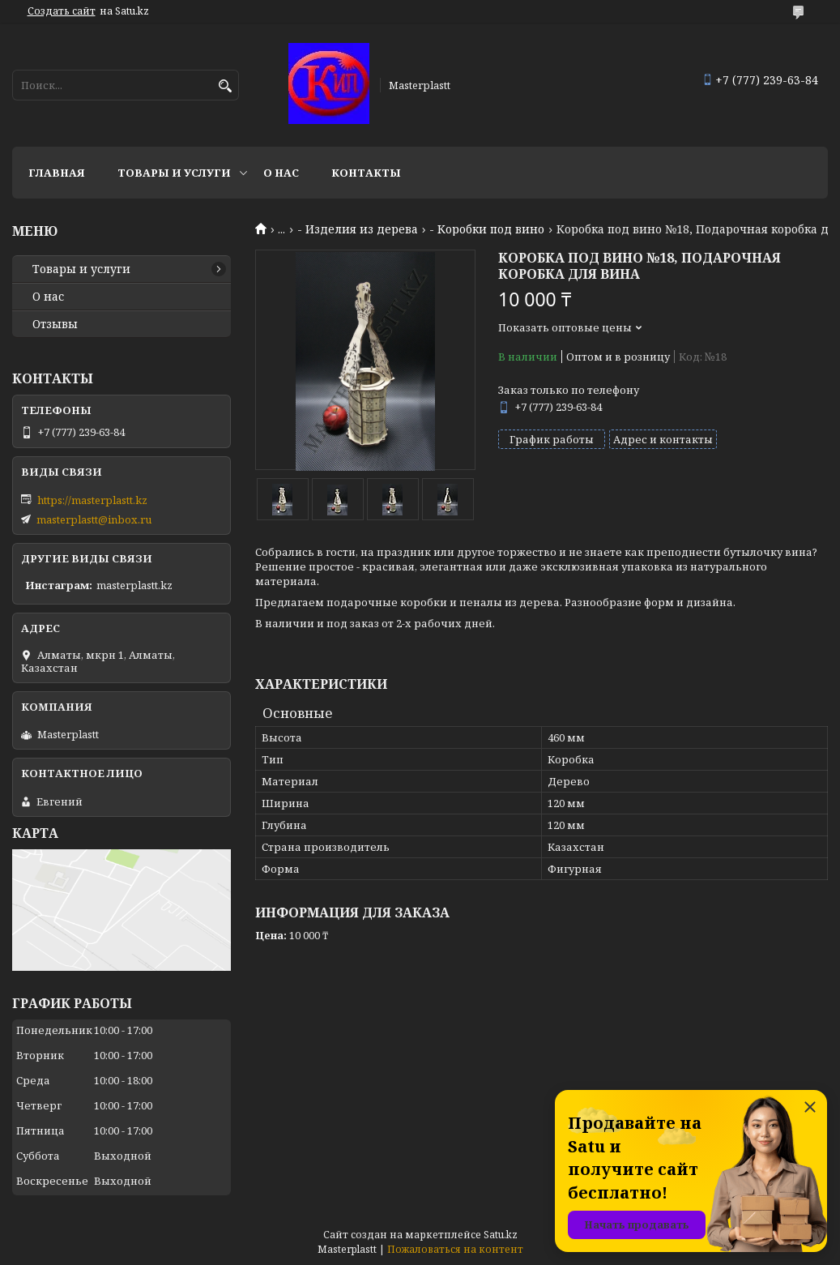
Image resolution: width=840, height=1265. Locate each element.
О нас (281, 172)
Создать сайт (62, 11)
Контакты (366, 172)
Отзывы (55, 324)
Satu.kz (501, 1234)
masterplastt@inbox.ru (93, 519)
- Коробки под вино (486, 229)
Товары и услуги (174, 172)
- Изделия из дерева (357, 229)
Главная (56, 172)
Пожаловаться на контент (455, 1249)
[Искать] (225, 86)
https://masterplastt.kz (92, 500)
